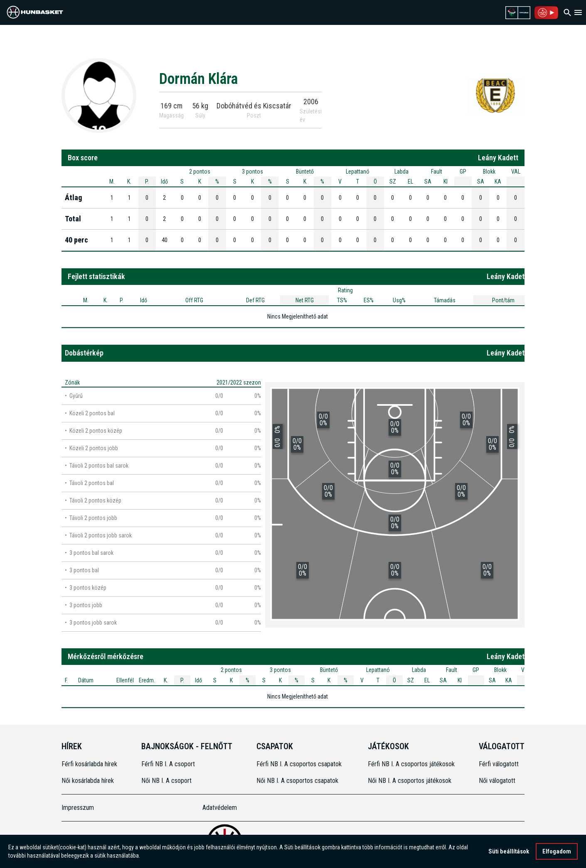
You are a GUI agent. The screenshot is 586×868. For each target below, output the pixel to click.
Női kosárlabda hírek (88, 781)
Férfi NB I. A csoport (168, 764)
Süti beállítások (508, 851)
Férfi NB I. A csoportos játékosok (411, 764)
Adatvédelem (219, 808)
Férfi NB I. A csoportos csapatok (299, 764)
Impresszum (78, 808)
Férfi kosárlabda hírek (89, 764)
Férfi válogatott (499, 764)
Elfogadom (556, 851)
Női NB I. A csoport (166, 781)
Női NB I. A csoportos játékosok (409, 781)
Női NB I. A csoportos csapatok (298, 781)
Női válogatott (497, 781)
